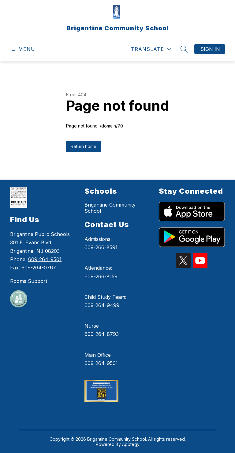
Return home (83, 146)
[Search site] (184, 49)
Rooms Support (28, 281)
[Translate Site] (151, 49)
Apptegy (131, 444)
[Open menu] (22, 49)
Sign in (210, 49)
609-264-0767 (38, 268)
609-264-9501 (45, 259)
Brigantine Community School (110, 208)
